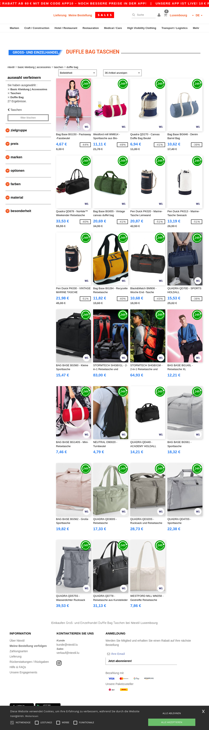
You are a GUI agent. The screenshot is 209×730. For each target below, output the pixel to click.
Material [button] (17, 189)
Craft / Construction (36, 28)
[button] (160, 15)
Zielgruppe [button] (19, 121)
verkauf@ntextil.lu (68, 644)
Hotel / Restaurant (65, 28)
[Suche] (142, 15)
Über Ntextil (17, 632)
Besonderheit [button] (21, 202)
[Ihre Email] (127, 645)
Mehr (196, 28)
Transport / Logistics (174, 28)
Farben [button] (16, 175)
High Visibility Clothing (141, 28)
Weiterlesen (31, 716)
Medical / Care (113, 28)
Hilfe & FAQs (18, 658)
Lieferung (60, 15)
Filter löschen (28, 109)
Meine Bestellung (80, 15)
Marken (14, 28)
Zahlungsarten (19, 642)
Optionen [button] (17, 162)
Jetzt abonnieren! (120, 652)
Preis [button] (14, 135)
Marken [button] (16, 148)
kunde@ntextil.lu (67, 636)
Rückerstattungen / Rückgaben (29, 653)
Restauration (90, 28)
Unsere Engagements (23, 663)
